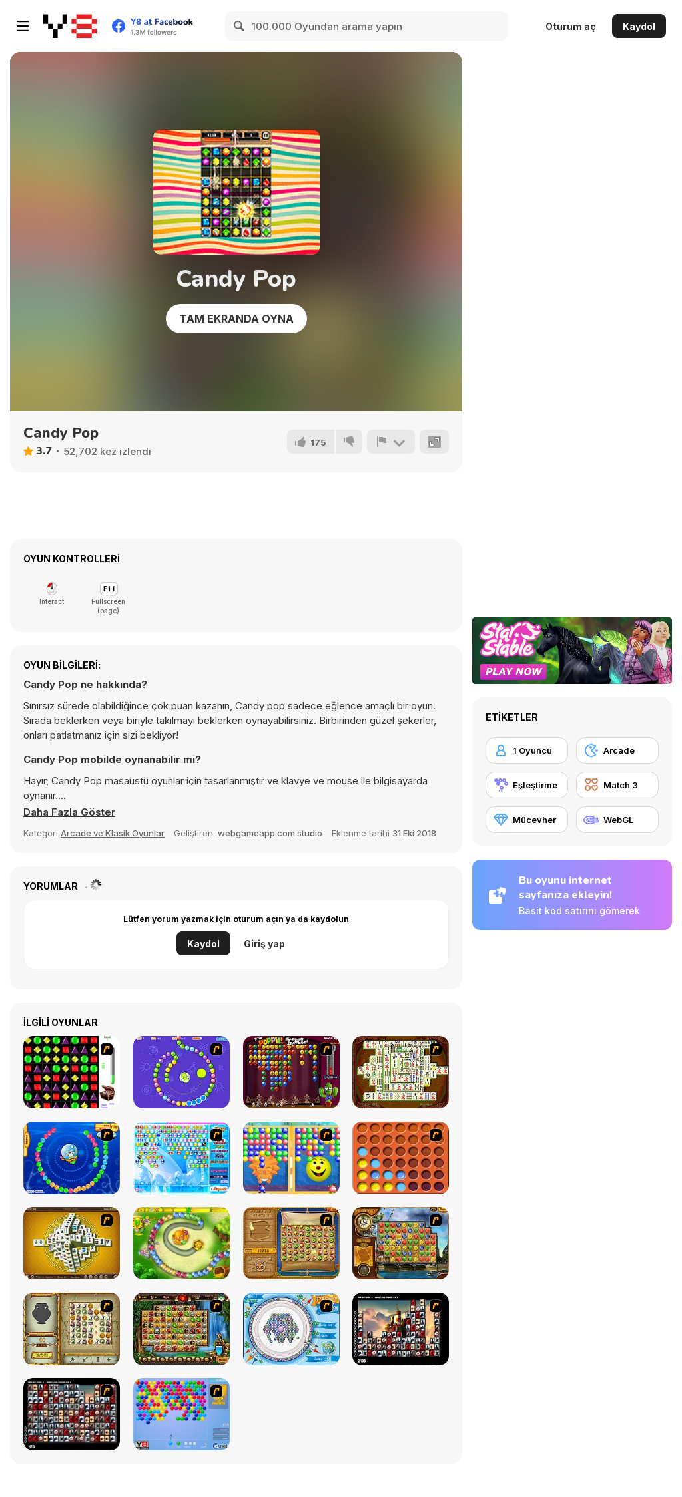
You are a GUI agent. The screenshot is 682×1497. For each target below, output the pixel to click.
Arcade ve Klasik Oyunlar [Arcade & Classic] (113, 833)
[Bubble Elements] (181, 1158)
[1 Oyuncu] (527, 750)
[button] (69, 812)
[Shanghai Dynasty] (400, 1072)
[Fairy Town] (291, 1329)
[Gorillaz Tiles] (71, 1414)
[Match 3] (617, 785)
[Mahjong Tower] (71, 1243)
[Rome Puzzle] (181, 1329)
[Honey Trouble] (181, 1243)
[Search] (239, 26)
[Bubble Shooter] (181, 1414)
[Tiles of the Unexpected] (400, 1329)
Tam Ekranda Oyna (236, 318)
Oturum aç (570, 26)
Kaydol (639, 26)
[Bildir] (391, 442)
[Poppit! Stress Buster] (291, 1072)
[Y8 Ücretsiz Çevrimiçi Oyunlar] (70, 26)
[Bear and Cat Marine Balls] (71, 1158)
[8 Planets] (181, 1072)
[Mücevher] (527, 819)
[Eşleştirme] (527, 785)
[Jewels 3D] (71, 1072)
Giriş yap (264, 943)
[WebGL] (617, 819)
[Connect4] (400, 1158)
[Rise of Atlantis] (291, 1243)
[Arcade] (617, 750)
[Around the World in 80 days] (400, 1243)
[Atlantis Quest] (71, 1329)
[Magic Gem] (291, 1158)
